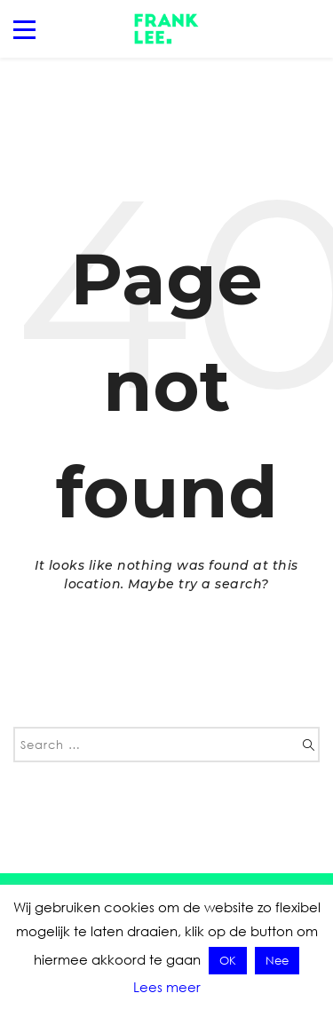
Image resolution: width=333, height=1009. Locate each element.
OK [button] (227, 960)
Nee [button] (277, 960)
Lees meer (167, 987)
